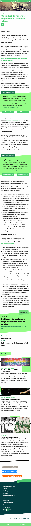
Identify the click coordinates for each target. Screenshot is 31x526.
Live (8, 524)
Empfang (5, 490)
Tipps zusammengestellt (7, 243)
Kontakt (5, 488)
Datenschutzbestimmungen (10, 107)
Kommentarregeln (8, 502)
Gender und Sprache (8, 504)
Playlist (23, 524)
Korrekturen (6, 500)
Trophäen (5, 493)
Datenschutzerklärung (9, 495)
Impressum (6, 497)
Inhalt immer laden (23, 111)
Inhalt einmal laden (8, 111)
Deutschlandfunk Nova (9, 486)
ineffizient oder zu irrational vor (14, 120)
